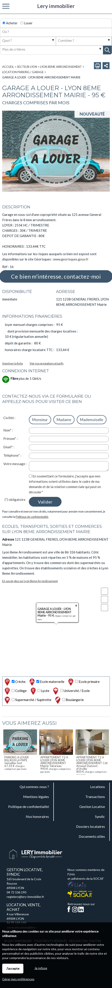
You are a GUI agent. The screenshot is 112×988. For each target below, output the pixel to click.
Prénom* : (10, 439)
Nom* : (8, 430)
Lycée (39, 691)
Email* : (8, 447)
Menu (5, 6)
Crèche (15, 682)
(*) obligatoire (15, 500)
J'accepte (12, 968)
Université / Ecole (71, 691)
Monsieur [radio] (40, 419)
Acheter (10, 23)
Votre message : (15, 464)
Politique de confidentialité (32, 517)
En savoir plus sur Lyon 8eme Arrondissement (30, 581)
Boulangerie (69, 700)
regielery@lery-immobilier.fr (25, 897)
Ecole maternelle (46, 682)
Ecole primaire (83, 682)
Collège (15, 691)
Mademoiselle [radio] (91, 419)
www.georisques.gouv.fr (71, 259)
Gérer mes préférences (18, 979)
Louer (27, 23)
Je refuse (40, 968)
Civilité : (9, 418)
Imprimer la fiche (12, 363)
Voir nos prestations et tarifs (46, 363)
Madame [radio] (64, 419)
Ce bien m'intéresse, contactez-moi (56, 276)
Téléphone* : (12, 455)
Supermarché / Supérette (27, 700)
